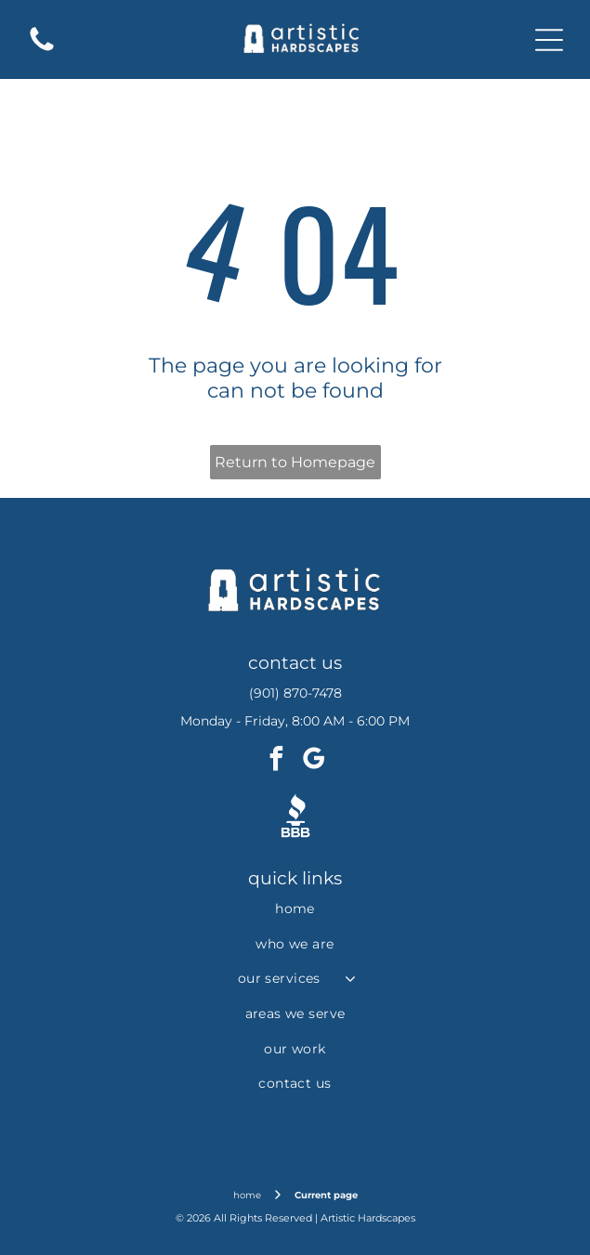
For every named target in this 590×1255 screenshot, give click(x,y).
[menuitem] (294, 908)
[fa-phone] (42, 50)
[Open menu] (549, 40)
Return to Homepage (295, 462)
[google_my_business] (314, 761)
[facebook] (276, 761)
